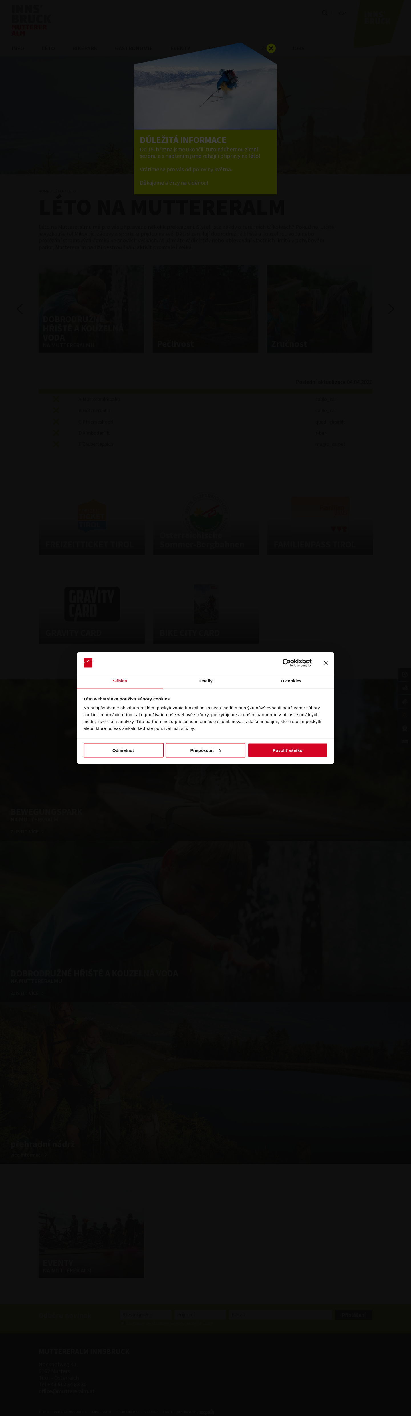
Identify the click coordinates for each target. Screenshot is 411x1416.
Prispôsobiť (205, 750)
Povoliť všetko (288, 750)
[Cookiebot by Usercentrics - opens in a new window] (287, 663)
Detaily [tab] (205, 680)
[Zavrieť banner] (326, 663)
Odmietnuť (123, 750)
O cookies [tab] (291, 680)
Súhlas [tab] (120, 680)
